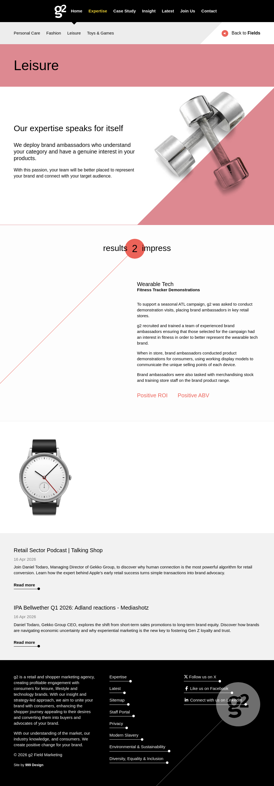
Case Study (124, 11)
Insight (148, 11)
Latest (168, 11)
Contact (209, 11)
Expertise (97, 11)
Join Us (187, 11)
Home (76, 11)
